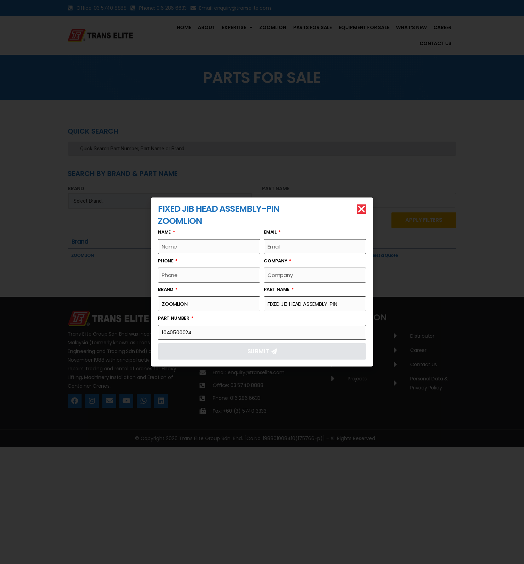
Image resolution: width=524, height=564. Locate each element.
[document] (262, 282)
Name (165, 232)
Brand (166, 289)
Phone (166, 261)
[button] (361, 209)
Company (276, 261)
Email (271, 232)
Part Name (277, 289)
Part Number (174, 318)
